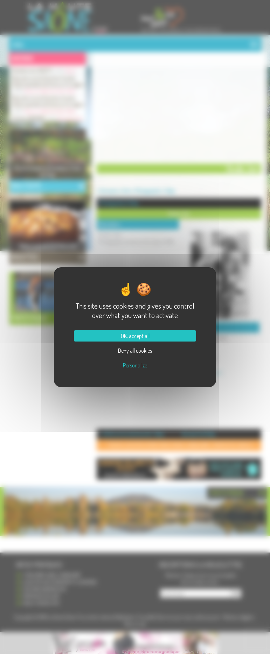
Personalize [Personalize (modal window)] (135, 365)
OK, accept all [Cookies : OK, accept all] (135, 335)
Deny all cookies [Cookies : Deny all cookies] (135, 350)
